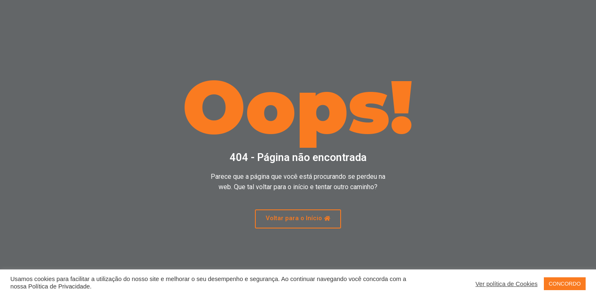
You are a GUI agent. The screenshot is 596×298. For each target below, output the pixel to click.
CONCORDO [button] (565, 284)
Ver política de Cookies (507, 284)
